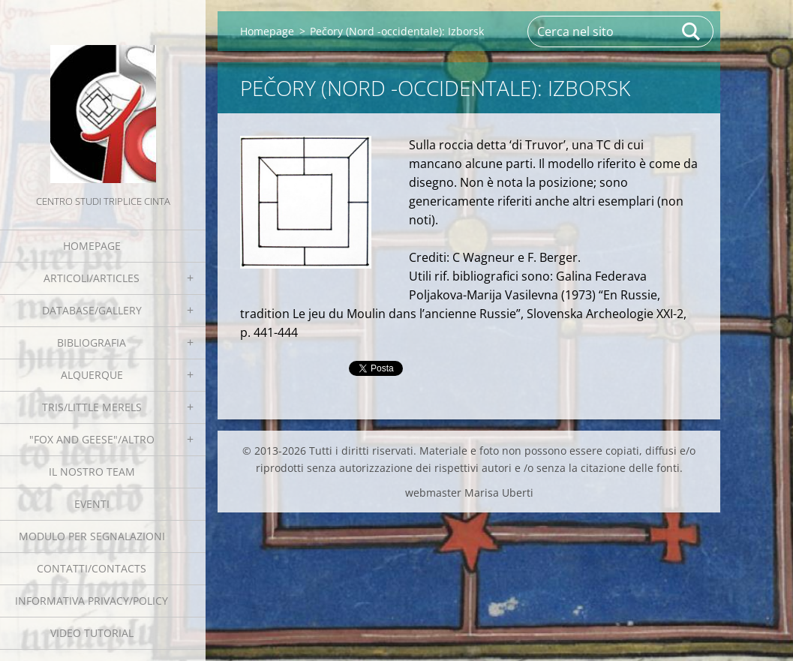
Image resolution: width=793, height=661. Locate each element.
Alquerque (92, 375)
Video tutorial (92, 633)
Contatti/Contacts (91, 568)
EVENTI (92, 504)
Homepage (92, 246)
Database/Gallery (92, 310)
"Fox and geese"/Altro (92, 439)
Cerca (691, 31)
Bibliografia (91, 342)
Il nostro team (92, 471)
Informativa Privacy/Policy (91, 600)
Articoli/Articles (92, 278)
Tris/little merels (92, 407)
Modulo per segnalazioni (92, 536)
